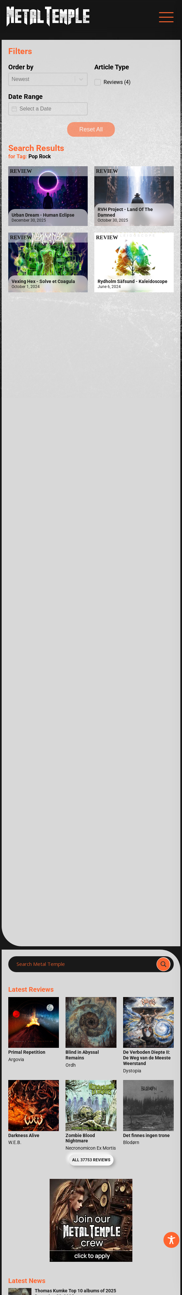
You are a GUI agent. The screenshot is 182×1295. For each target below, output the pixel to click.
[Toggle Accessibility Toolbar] (171, 1240)
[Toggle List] (81, 79)
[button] (134, 82)
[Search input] (84, 964)
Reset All (91, 129)
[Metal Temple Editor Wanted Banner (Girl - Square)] (91, 1260)
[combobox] (42, 79)
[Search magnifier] (163, 964)
